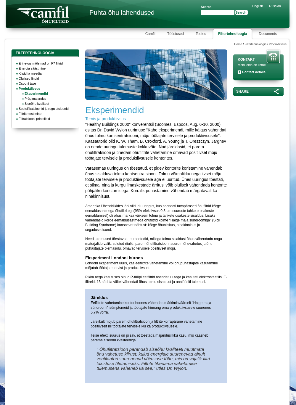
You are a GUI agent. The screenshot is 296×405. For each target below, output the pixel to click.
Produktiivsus (278, 44)
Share (242, 91)
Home (238, 44)
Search (206, 7)
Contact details (254, 72)
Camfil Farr (43, 14)
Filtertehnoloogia (255, 44)
